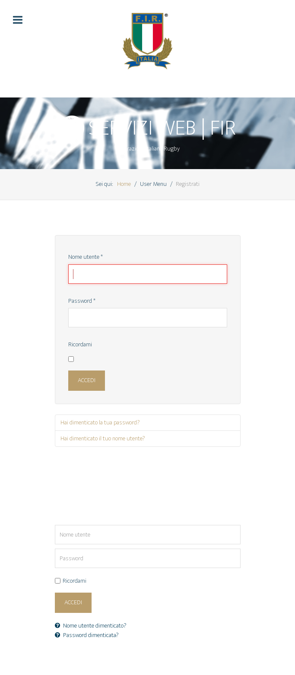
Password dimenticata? (87, 635)
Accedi (86, 380)
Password (81, 301)
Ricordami (80, 345)
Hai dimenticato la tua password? (100, 423)
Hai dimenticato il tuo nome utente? (102, 438)
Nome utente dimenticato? (91, 626)
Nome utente (85, 257)
